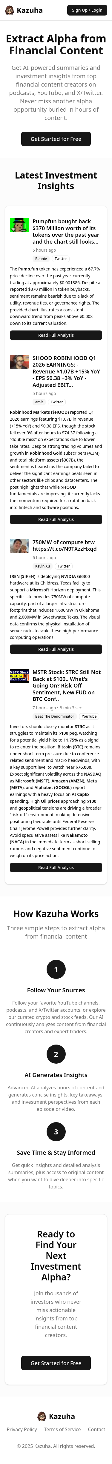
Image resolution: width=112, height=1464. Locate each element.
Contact (96, 1429)
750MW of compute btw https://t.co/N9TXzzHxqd (65, 546)
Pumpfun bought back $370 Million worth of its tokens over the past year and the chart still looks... (66, 231)
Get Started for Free (56, 138)
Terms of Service (62, 1429)
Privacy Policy (22, 1429)
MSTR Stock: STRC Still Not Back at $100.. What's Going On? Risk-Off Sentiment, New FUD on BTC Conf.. (67, 685)
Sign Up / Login (87, 10)
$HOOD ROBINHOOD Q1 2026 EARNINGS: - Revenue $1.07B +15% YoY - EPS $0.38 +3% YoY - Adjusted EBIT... (66, 371)
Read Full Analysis (56, 335)
